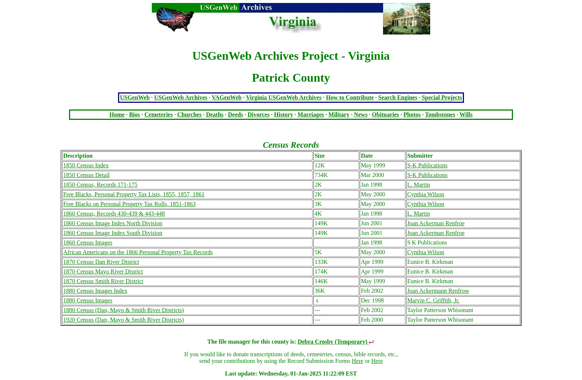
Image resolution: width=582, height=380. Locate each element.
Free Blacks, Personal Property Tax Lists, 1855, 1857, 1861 (134, 194)
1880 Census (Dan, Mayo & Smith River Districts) (123, 310)
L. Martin (418, 184)
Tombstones (440, 114)
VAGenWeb (227, 97)
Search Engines (397, 97)
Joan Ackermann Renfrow (438, 291)
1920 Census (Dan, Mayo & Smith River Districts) (123, 320)
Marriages (311, 114)
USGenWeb (135, 97)
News (360, 114)
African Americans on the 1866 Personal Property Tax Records (138, 252)
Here (357, 361)
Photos (412, 114)
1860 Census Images (87, 242)
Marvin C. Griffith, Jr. (433, 300)
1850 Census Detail (86, 175)
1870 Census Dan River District (101, 262)
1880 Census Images (87, 300)
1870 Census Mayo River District (103, 271)
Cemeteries (158, 114)
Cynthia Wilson (425, 194)
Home (117, 114)
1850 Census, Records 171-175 (100, 184)
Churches (189, 114)
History (283, 114)
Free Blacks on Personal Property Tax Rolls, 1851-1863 (129, 204)
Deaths (214, 114)
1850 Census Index (86, 165)
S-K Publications (427, 165)
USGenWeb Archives (180, 97)
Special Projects (442, 97)
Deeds (235, 114)
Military (339, 114)
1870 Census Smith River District (103, 281)
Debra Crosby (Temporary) (336, 341)
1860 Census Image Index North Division (112, 223)
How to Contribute (350, 97)
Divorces (258, 114)
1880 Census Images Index (95, 291)
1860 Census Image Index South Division (112, 233)
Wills (466, 114)
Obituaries (385, 114)
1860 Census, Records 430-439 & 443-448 (114, 213)
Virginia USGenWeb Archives (284, 97)
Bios (134, 114)
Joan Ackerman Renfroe (436, 223)
